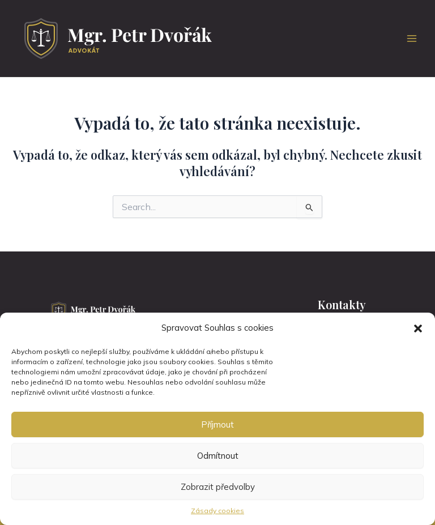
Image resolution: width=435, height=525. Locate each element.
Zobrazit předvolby (218, 486)
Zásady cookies (217, 510)
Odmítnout (217, 455)
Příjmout (217, 424)
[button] (418, 328)
